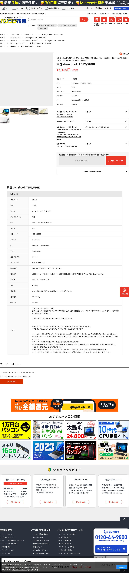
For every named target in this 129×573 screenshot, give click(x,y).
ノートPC (20, 8)
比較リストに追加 (117, 160)
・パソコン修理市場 (64, 540)
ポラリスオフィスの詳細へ (65, 134)
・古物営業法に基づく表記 (40, 544)
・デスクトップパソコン (8, 537)
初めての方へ (92, 14)
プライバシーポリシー (19, 570)
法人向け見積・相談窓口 (120, 14)
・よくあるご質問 (37, 537)
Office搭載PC (54, 8)
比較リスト (124, 294)
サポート (90, 8)
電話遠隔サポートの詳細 (64, 114)
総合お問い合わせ (121, 8)
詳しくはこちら (15, 502)
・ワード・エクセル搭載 (8, 544)
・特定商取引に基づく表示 (40, 540)
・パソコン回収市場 (64, 544)
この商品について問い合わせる (93, 172)
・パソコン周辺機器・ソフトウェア (12, 540)
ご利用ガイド (104, 14)
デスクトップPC (36, 8)
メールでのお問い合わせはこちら (110, 548)
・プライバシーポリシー (39, 550)
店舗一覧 (108, 8)
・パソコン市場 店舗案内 (39, 534)
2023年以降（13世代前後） (67, 25)
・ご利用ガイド (36, 547)
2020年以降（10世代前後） (47, 25)
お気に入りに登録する (124, 53)
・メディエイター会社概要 (66, 534)
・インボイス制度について (40, 553)
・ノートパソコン (6, 534)
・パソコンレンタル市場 (66, 547)
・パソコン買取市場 (64, 537)
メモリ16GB (42, 28)
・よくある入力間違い (65, 550)
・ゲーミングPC (5, 553)
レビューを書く (11, 381)
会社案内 (99, 8)
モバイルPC (70, 8)
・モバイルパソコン (7, 550)
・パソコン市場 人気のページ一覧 (69, 553)
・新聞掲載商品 (5, 547)
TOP (6, 8)
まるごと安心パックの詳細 (65, 117)
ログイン (20, 376)
